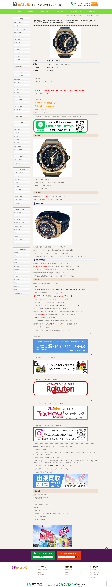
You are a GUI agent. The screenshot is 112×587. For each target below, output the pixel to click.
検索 (77, 557)
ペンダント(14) (17, 229)
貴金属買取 (92, 11)
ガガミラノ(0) (17, 52)
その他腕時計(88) (18, 66)
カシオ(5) (16, 49)
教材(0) (16, 276)
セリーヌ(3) (17, 113)
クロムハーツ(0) (18, 102)
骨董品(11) (16, 269)
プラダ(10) (16, 142)
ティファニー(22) (18, 192)
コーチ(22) (16, 89)
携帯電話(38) (17, 266)
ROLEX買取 (44, 11)
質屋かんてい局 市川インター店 (78, 15)
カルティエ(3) (17, 96)
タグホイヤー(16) (18, 32)
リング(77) (16, 216)
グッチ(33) (16, 182)
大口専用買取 (79, 569)
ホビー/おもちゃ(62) (18, 272)
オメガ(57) (16, 25)
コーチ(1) (16, 139)
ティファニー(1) (18, 149)
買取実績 (30, 11)
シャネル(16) (17, 132)
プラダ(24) (16, 92)
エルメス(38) (17, 176)
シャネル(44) (17, 179)
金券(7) (16, 256)
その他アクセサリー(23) (19, 243)
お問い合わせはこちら (94, 4)
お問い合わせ (93, 569)
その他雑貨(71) (17, 203)
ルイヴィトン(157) (18, 172)
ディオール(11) (17, 109)
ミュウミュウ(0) (18, 106)
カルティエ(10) (17, 42)
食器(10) (16, 289)
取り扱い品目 (79, 572)
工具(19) (16, 259)
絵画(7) (16, 283)
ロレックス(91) (17, 22)
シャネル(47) (17, 82)
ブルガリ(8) (17, 39)
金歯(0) (16, 236)
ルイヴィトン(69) (18, 126)
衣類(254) (16, 286)
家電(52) (16, 262)
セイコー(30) (17, 46)
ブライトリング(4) (18, 35)
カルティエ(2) (17, 146)
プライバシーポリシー (95, 572)
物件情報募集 (53, 572)
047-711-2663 (80, 3)
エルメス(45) (17, 79)
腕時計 (97, 15)
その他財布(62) (17, 163)
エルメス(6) (17, 59)
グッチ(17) (16, 136)
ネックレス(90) (17, 219)
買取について (68, 574)
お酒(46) (16, 252)
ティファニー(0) (18, 99)
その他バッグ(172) (18, 116)
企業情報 (40, 572)
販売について (68, 572)
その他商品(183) (18, 293)
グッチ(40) (16, 86)
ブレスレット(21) (18, 226)
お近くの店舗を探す (94, 574)
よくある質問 (93, 577)
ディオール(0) (17, 153)
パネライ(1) (17, 56)
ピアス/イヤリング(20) (19, 222)
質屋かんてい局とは (42, 569)
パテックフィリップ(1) (19, 29)
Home (67, 15)
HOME (19, 11)
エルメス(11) (17, 129)
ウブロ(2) (16, 62)
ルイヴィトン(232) (18, 75)
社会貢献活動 (41, 574)
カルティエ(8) (17, 189)
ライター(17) (17, 279)
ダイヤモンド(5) (18, 239)
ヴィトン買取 (59, 11)
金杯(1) (16, 232)
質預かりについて (76, 11)
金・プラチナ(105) (18, 212)
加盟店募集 (53, 569)
